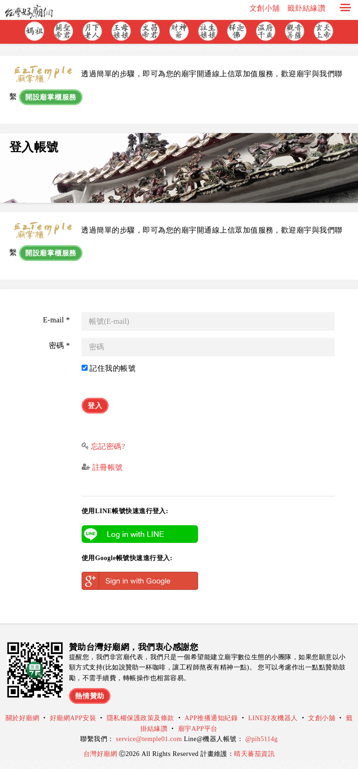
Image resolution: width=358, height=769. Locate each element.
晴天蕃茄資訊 (254, 753)
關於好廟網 (22, 718)
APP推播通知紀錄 (211, 718)
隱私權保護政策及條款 (140, 718)
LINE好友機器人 (273, 718)
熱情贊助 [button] (89, 696)
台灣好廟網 (101, 753)
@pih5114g (261, 739)
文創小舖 (264, 8)
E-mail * (56, 320)
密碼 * (59, 345)
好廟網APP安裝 (73, 718)
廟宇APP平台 (198, 728)
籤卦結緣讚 (306, 8)
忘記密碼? (108, 446)
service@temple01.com (149, 739)
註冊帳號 (106, 467)
